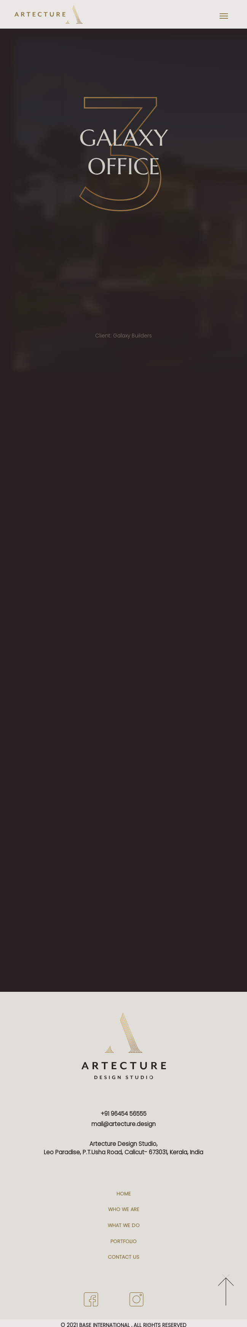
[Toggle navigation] (224, 16)
